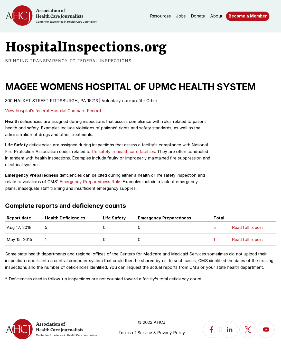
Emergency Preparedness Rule (90, 181)
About (216, 16)
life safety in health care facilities (123, 151)
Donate (198, 16)
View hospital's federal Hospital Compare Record (53, 110)
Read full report (247, 227)
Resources (160, 16)
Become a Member (248, 16)
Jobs (181, 16)
